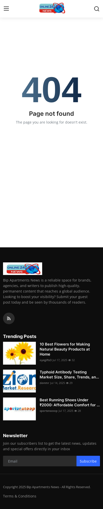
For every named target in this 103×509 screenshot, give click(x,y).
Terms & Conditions (19, 496)
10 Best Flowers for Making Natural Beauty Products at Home (65, 349)
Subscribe (88, 461)
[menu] (6, 8)
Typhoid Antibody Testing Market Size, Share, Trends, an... (69, 374)
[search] (96, 8)
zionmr (44, 383)
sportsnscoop (49, 411)
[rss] (9, 318)
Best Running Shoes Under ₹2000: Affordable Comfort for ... (70, 402)
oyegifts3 (46, 360)
